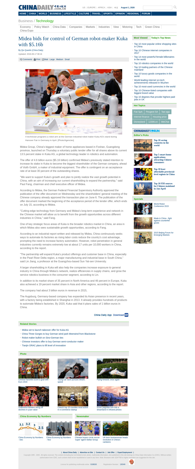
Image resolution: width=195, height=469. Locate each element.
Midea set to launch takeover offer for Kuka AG (45, 330)
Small (67, 59)
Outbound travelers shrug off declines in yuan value (30, 408)
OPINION (120, 13)
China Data (59, 27)
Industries (104, 27)
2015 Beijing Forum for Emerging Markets (163, 234)
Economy (25, 27)
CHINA (32, 13)
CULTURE (84, 13)
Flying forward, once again (108, 380)
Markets (90, 27)
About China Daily (70, 452)
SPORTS (108, 13)
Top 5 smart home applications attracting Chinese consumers (163, 158)
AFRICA (101, 7)
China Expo (26, 30)
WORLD (43, 13)
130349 (122, 464)
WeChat (165, 121)
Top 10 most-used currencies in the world (154, 86)
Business (25, 21)
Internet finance (141, 116)
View (116, 27)
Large (52, 59)
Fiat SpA (138, 111)
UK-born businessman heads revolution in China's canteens (115, 439)
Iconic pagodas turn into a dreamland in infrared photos (109, 408)
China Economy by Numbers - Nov (58, 438)
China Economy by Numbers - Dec (30, 438)
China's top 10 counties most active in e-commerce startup (73, 408)
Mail (46, 59)
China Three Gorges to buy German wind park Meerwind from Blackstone (59, 334)
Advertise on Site (86, 452)
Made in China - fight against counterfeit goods (163, 220)
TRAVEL (96, 13)
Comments (27, 59)
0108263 (93, 464)
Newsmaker (83, 416)
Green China (152, 27)
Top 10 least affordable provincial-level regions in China (164, 172)
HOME (23, 13)
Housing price (160, 116)
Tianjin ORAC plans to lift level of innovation (44, 345)
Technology (45, 21)
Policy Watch (41, 27)
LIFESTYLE (70, 13)
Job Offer (110, 452)
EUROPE (91, 7)
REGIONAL (133, 13)
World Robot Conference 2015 (161, 205)
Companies (75, 27)
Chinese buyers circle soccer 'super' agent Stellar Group (87, 438)
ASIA (109, 7)
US (83, 7)
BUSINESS (55, 13)
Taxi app (165, 111)
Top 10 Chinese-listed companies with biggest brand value (153, 91)
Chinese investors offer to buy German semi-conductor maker (53, 341)
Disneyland (139, 121)
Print (38, 59)
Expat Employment (125, 452)
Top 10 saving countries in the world (161, 143)
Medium (59, 59)
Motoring (127, 27)
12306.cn (153, 121)
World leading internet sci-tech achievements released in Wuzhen (151, 81)
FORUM (146, 13)
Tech (138, 27)
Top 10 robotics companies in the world (153, 63)
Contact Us (100, 452)
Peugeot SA (152, 111)
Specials (138, 199)
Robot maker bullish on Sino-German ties (42, 337)
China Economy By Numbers (35, 416)
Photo (23, 354)
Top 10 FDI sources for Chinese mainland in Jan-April (164, 186)
